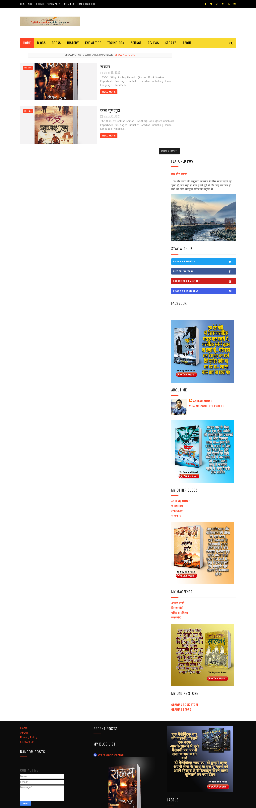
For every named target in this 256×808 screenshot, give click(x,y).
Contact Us (27, 634)
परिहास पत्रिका (179, 505)
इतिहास (213, 723)
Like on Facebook (204, 163)
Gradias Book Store (185, 597)
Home (22, 3)
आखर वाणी (177, 495)
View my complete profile (206, 299)
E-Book (173, 702)
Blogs (41, 42)
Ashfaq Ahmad (202, 293)
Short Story (192, 716)
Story (173, 709)
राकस (83, 66)
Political (195, 730)
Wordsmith (178, 398)
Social (201, 723)
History (73, 42)
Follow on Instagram (204, 183)
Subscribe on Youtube (204, 173)
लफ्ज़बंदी (176, 510)
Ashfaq (67, 802)
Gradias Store (181, 602)
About (30, 3)
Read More (86, 91)
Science (136, 42)
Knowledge (93, 42)
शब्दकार (176, 408)
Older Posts (153, 149)
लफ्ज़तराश (177, 403)
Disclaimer (69, 3)
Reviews (153, 42)
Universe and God (216, 716)
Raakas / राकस (107, 715)
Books (56, 42)
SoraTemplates (39, 802)
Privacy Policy (54, 3)
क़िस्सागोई (177, 500)
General (187, 723)
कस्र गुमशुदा (88, 109)
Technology (115, 42)
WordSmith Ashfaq (111, 646)
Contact (40, 3)
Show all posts (117, 54)
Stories (170, 42)
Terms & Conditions (86, 3)
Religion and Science (194, 709)
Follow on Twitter (204, 154)
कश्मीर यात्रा (179, 66)
